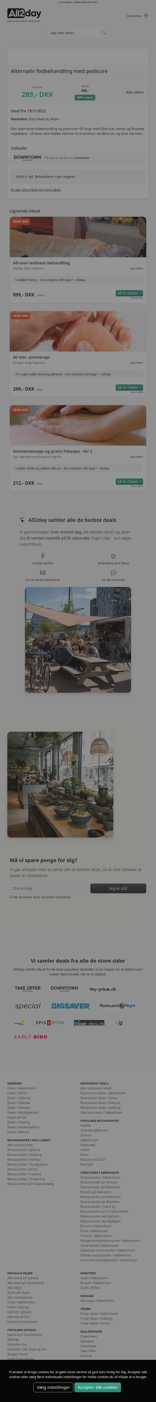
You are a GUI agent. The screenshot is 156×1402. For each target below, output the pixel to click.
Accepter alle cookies (98, 1387)
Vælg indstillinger (53, 1387)
